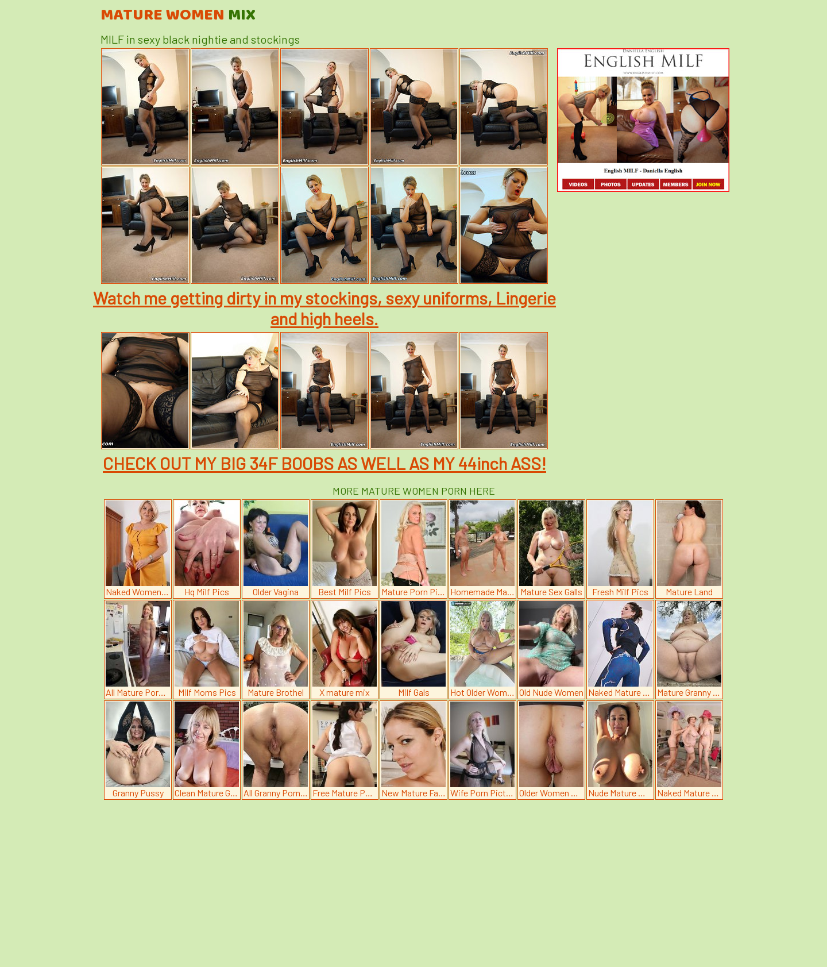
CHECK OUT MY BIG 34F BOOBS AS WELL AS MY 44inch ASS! (324, 463)
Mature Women (178, 15)
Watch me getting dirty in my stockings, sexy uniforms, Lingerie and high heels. (324, 308)
